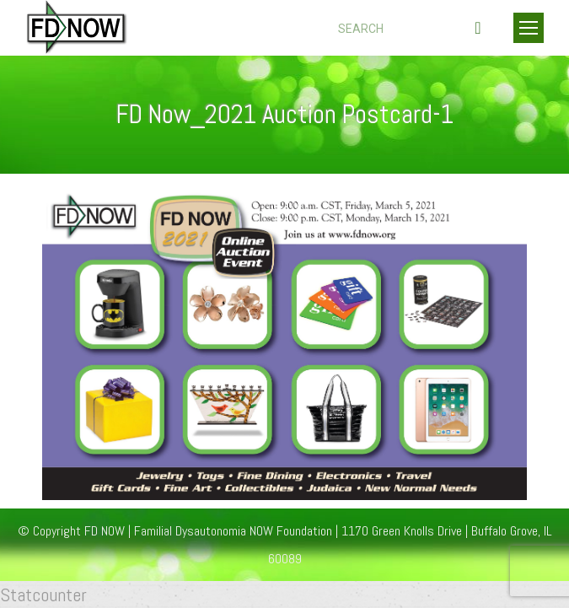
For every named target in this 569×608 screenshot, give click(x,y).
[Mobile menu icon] (528, 28)
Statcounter (43, 594)
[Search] (412, 28)
